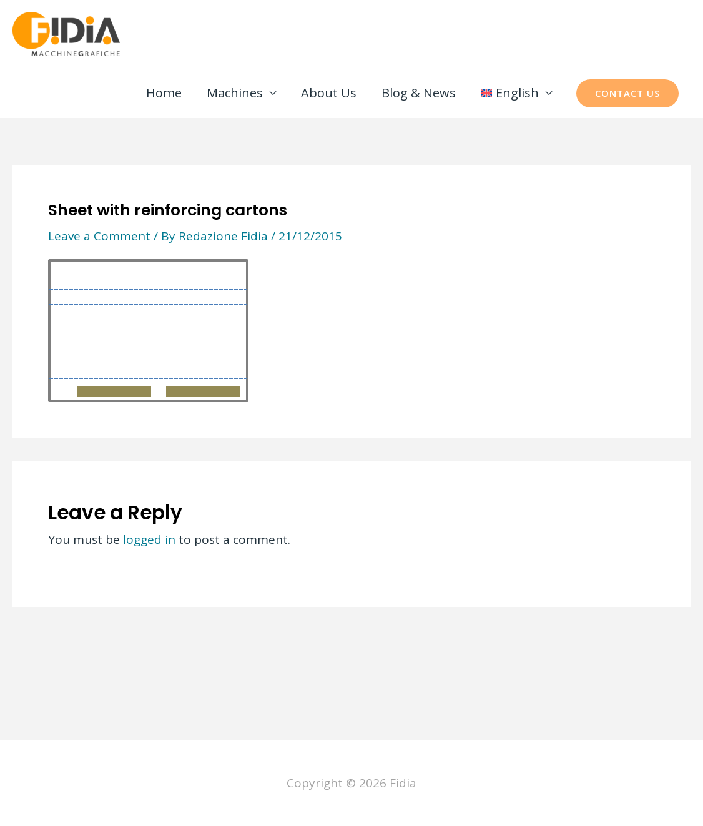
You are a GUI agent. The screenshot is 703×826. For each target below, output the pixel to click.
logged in (149, 539)
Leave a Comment (99, 236)
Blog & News (418, 92)
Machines (235, 92)
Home (164, 92)
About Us (328, 92)
